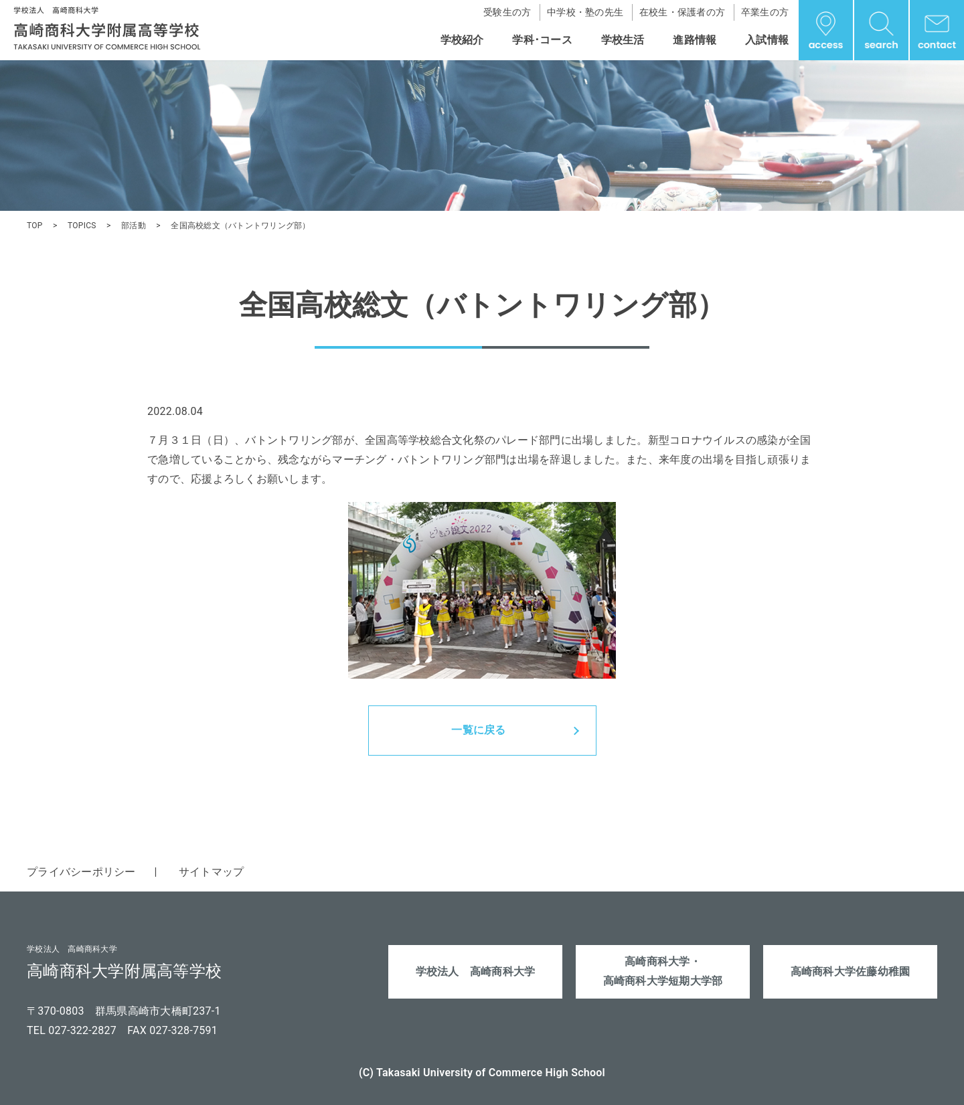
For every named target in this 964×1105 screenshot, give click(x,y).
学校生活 (623, 39)
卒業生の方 (765, 12)
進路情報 (694, 39)
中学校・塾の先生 (585, 12)
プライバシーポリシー (81, 871)
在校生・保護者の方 (682, 12)
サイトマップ (211, 871)
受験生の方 (507, 12)
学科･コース (542, 39)
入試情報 (767, 39)
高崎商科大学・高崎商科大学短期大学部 (663, 971)
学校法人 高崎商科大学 (476, 971)
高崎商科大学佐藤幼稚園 (850, 971)
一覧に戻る (478, 730)
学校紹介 (462, 39)
